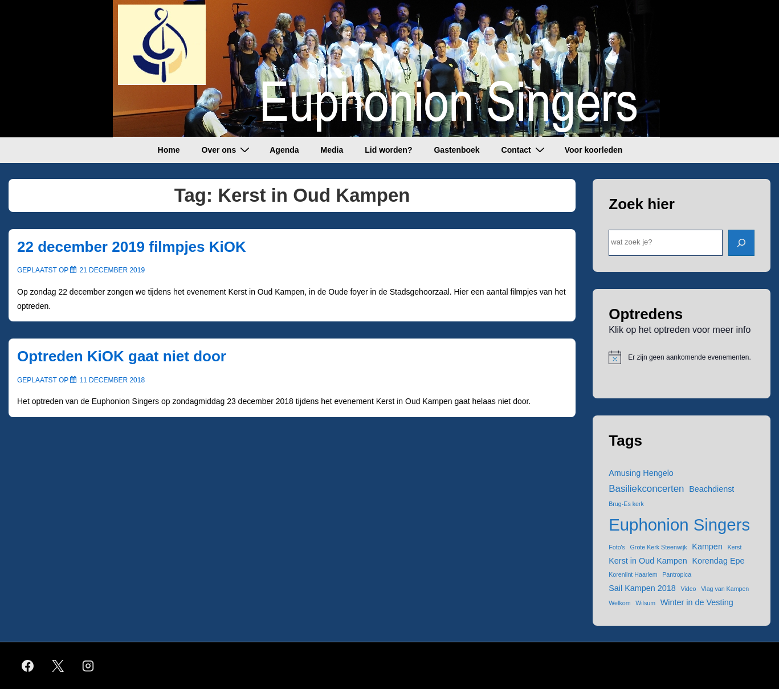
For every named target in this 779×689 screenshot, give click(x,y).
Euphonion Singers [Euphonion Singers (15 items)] (679, 524)
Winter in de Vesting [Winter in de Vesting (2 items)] (696, 602)
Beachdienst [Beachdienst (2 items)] (711, 489)
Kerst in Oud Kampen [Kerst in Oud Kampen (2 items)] (648, 560)
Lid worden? (388, 149)
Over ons (227, 149)
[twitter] (58, 666)
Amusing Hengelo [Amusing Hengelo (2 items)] (641, 473)
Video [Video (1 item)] (688, 588)
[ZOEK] (741, 243)
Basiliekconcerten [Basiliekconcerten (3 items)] (646, 488)
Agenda (284, 149)
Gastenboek (456, 149)
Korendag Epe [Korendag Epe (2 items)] (718, 560)
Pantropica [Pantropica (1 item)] (676, 574)
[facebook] (28, 666)
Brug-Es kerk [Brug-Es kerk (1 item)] (626, 503)
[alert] (681, 357)
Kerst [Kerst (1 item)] (735, 547)
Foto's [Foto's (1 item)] (617, 547)
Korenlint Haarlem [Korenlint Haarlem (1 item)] (633, 574)
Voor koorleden (594, 149)
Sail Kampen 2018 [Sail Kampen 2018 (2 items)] (642, 588)
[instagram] (88, 666)
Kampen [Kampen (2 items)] (707, 546)
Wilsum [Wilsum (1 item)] (645, 603)
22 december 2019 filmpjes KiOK (131, 246)
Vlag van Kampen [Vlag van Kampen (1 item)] (725, 588)
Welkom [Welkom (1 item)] (619, 603)
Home (169, 149)
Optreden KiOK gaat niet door (121, 356)
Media (332, 149)
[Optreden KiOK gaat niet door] (112, 380)
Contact (524, 149)
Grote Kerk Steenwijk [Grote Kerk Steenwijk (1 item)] (658, 547)
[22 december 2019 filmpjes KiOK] (112, 270)
